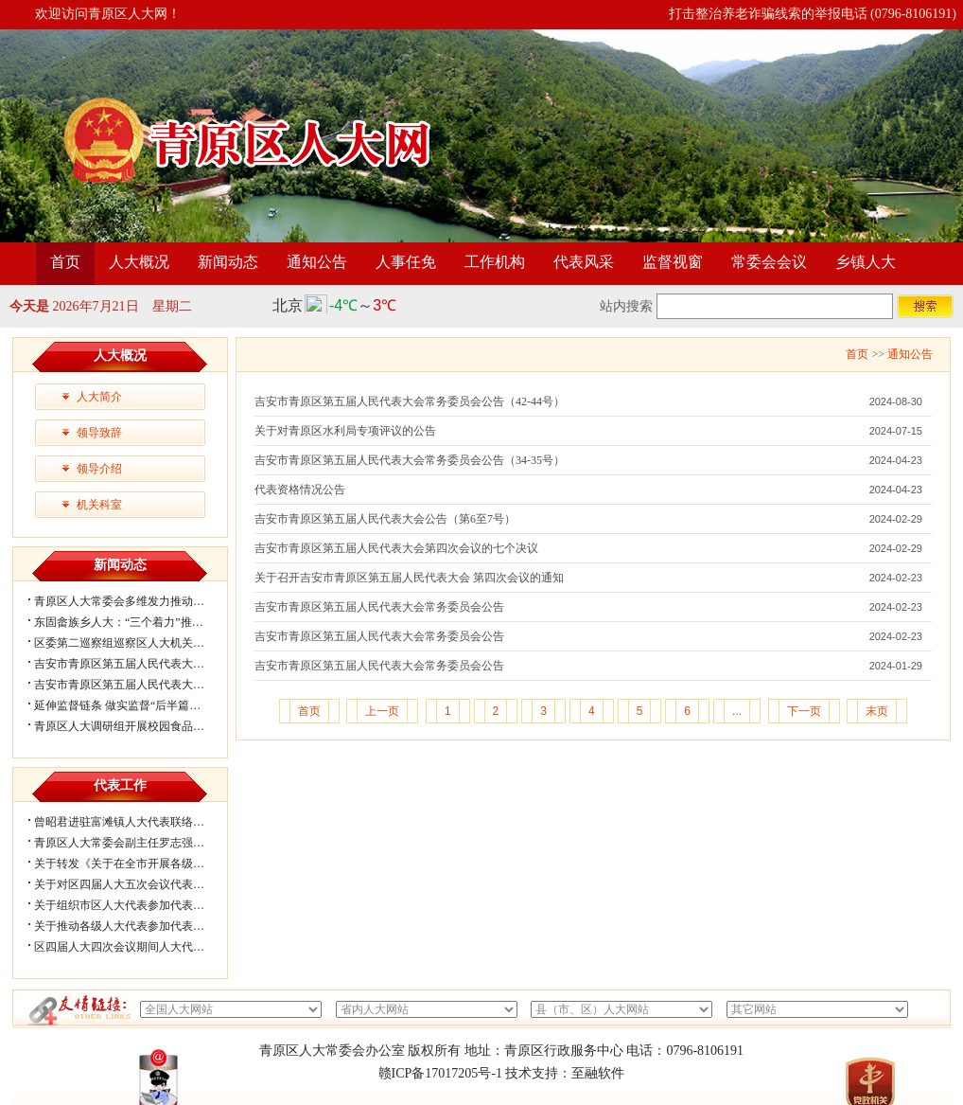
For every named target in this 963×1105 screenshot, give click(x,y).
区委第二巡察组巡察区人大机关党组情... (135, 643)
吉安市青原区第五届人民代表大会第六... (135, 663)
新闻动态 (228, 262)
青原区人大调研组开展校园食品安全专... (135, 726)
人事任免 (406, 262)
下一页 (804, 711)
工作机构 (494, 262)
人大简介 (99, 396)
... (737, 711)
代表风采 (583, 262)
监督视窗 (672, 262)
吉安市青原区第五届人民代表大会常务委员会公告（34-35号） (409, 460)
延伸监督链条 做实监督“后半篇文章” (126, 705)
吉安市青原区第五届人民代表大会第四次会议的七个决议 (396, 548)
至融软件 (597, 1073)
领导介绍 (99, 468)
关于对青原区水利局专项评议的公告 (345, 430)
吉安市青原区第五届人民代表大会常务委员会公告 (379, 607)
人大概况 (139, 262)
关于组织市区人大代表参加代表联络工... (135, 905)
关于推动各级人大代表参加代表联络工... (135, 926)
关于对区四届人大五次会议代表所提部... (135, 884)
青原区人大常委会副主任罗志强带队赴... (135, 842)
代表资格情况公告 (299, 489)
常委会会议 (769, 262)
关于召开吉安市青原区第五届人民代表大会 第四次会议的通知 (409, 577)
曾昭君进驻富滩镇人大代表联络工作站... (135, 822)
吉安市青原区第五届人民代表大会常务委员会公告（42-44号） (409, 401)
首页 (65, 262)
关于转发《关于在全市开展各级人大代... (135, 863)
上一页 (382, 711)
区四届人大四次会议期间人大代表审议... (135, 947)
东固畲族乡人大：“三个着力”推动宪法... (134, 622)
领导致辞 (99, 432)
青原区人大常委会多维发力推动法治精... (135, 601)
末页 (877, 711)
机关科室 (99, 504)
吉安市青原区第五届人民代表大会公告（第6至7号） (385, 519)
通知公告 (317, 262)
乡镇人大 (865, 262)
